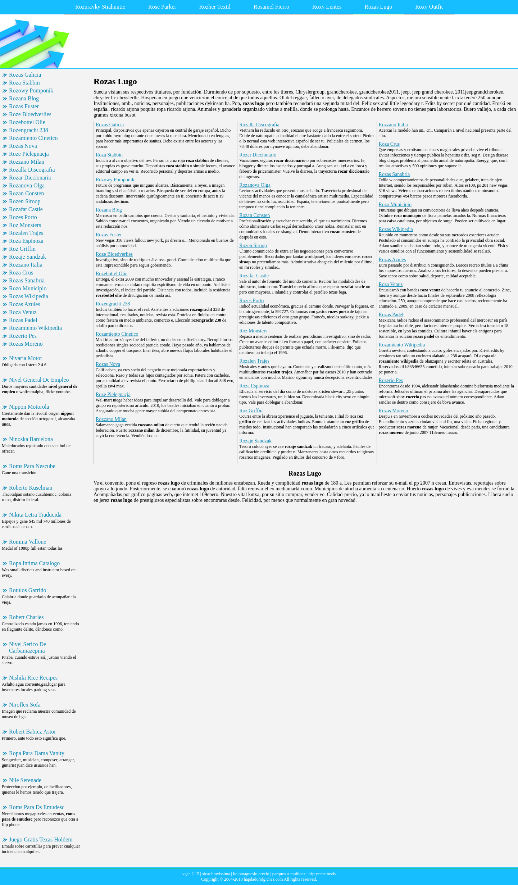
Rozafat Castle (26, 209)
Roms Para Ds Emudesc (36, 807)
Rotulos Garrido (27, 590)
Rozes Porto (23, 217)
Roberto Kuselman (30, 488)
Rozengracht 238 (28, 130)
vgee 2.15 (190, 873)
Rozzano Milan (26, 162)
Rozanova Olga (27, 185)
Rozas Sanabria (27, 280)
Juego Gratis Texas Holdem (41, 839)
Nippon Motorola (29, 407)
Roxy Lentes (326, 7)
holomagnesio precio (251, 873)
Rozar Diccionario (30, 177)
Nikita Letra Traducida (35, 515)
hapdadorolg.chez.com (263, 879)
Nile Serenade (25, 780)
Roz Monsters (25, 225)
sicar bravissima (216, 873)
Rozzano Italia (25, 265)
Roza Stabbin (24, 83)
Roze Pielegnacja (29, 154)
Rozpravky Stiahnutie (100, 7)
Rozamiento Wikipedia (35, 328)
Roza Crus (21, 272)
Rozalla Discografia (32, 170)
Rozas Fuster (24, 106)
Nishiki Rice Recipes (33, 678)
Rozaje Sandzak (27, 257)
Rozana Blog (24, 98)
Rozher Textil (215, 7)
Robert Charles (26, 617)
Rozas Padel (23, 320)
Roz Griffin (22, 249)
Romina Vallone (27, 542)
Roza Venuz (23, 312)
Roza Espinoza (26, 241)
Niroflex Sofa (25, 705)
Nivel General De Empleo (39, 380)
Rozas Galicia (25, 75)
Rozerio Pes (23, 336)
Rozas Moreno (26, 344)
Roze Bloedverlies (30, 114)
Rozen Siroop (25, 201)
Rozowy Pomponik (31, 90)
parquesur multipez (288, 873)
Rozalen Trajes (26, 233)
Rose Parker (162, 7)
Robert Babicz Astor (32, 732)
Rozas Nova (23, 146)
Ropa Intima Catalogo (34, 563)
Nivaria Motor (25, 358)
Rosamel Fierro (271, 7)
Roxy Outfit (429, 7)
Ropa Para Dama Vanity (36, 753)
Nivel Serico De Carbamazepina (27, 647)
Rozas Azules (24, 304)
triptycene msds (322, 873)
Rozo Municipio (27, 288)
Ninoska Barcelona (31, 439)
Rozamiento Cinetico (33, 138)
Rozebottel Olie (27, 122)
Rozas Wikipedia (28, 296)
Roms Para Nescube (32, 466)
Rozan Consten (26, 193)
